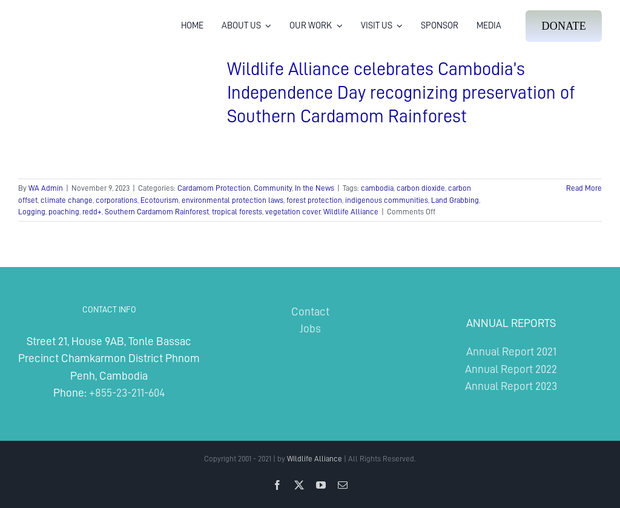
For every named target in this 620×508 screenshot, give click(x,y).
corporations (116, 200)
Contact (310, 311)
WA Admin (45, 188)
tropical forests (237, 212)
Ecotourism (159, 200)
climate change (67, 200)
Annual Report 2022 (511, 369)
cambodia (377, 188)
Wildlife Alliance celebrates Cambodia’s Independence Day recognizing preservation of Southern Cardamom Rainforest (401, 92)
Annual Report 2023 (511, 386)
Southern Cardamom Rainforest (157, 212)
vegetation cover (292, 212)
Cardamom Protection (214, 188)
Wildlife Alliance (350, 212)
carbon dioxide (421, 188)
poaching (63, 212)
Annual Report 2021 (511, 351)
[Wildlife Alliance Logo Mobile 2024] (56, 15)
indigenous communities (386, 200)
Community (273, 188)
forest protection (314, 200)
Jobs (310, 328)
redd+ (92, 212)
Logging (31, 212)
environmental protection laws (232, 200)
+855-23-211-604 (127, 392)
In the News (314, 188)
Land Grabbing (455, 200)
